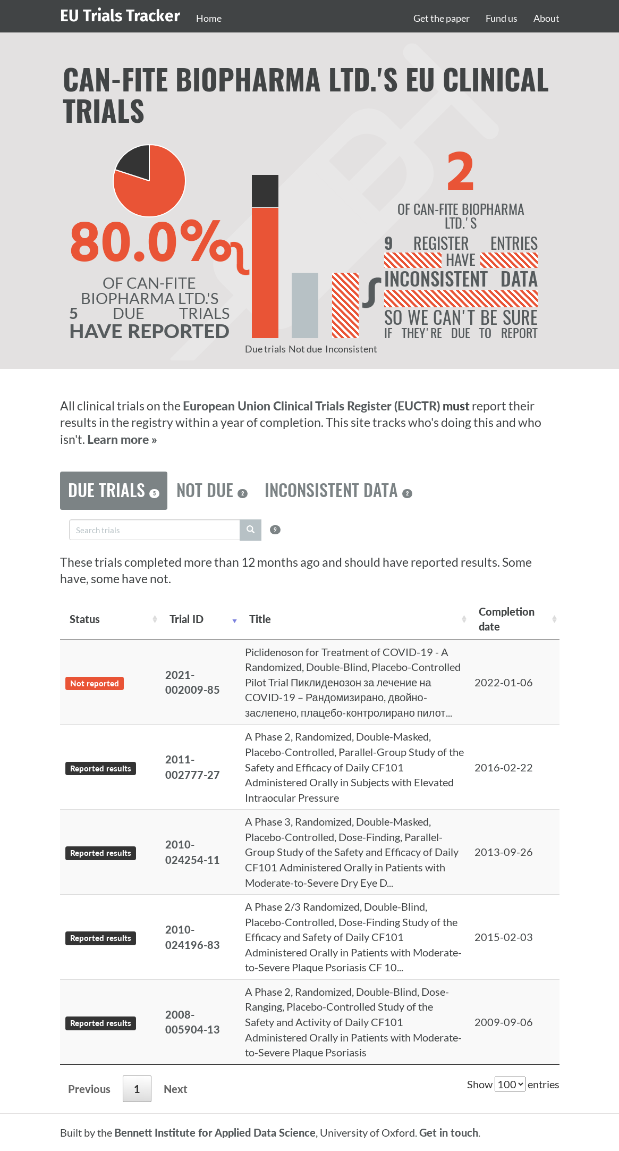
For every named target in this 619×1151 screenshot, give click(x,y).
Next (176, 1088)
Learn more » (122, 439)
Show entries (513, 1084)
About (546, 18)
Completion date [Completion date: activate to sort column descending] (507, 619)
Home (209, 18)
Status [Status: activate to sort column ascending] (85, 618)
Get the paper (441, 18)
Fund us (502, 18)
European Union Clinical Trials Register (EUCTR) (313, 406)
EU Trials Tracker (120, 16)
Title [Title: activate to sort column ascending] (260, 618)
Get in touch (448, 1132)
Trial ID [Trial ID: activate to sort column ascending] (186, 618)
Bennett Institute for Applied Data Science (215, 1132)
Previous (89, 1088)
